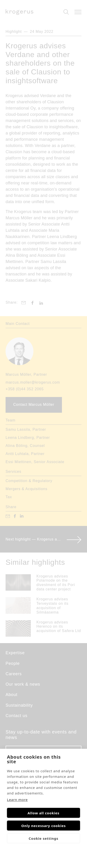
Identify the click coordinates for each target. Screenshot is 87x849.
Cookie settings (43, 838)
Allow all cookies (43, 813)
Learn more (17, 799)
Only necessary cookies (43, 825)
